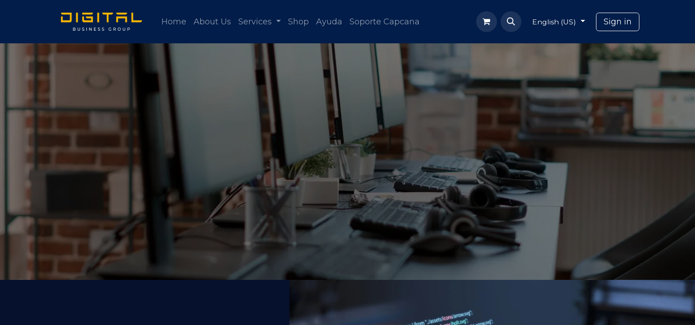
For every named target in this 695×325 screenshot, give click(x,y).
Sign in (618, 22)
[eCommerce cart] (486, 21)
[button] (511, 21)
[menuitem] (174, 22)
